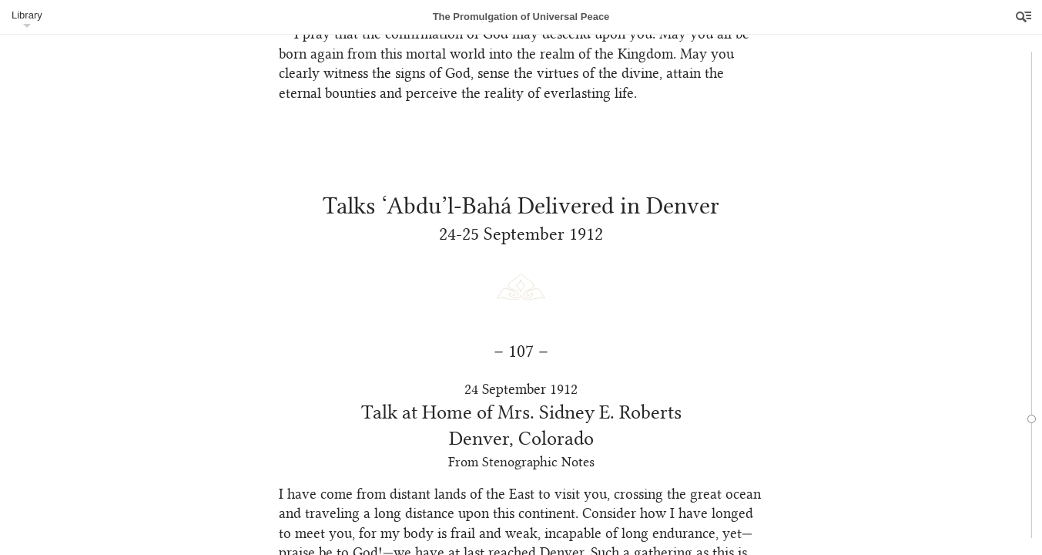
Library (27, 15)
